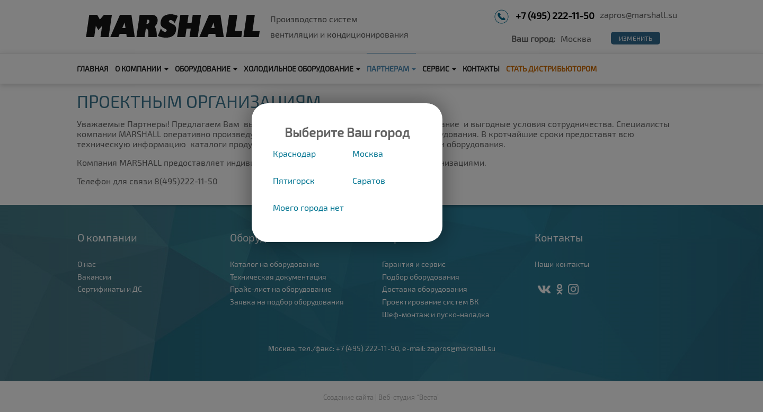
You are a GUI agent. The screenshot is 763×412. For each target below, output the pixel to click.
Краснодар (294, 153)
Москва (367, 153)
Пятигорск (294, 180)
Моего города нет (308, 207)
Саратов (368, 180)
